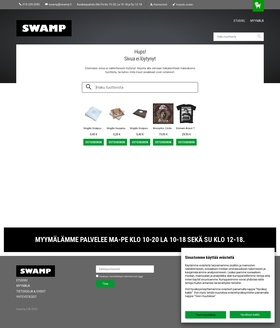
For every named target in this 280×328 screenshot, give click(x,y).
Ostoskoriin (93, 142)
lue (140, 276)
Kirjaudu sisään (184, 4)
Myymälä (257, 21)
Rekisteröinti (160, 4)
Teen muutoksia (205, 314)
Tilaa (105, 283)
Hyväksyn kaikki (250, 314)
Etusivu (239, 21)
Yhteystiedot (26, 297)
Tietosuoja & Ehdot (31, 291)
